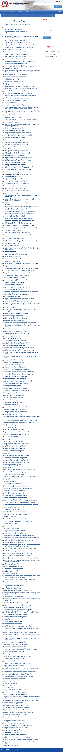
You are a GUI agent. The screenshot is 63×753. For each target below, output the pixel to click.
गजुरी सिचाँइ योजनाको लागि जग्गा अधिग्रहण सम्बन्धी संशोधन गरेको (21, 273)
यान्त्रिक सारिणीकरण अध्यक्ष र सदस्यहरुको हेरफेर (16, 472)
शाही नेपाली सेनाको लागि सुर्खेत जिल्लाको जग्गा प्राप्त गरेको (19, 540)
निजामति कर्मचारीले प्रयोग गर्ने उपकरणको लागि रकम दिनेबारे (19, 135)
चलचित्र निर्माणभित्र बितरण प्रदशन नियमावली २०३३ (17, 519)
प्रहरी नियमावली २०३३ (10, 34)
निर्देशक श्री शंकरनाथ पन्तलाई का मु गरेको (14, 238)
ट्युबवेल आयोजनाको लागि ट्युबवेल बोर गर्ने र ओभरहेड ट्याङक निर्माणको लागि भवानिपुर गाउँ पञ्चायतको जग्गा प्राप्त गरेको (22, 545)
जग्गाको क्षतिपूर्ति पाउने (10, 307)
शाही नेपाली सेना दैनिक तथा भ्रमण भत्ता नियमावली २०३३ (18, 218)
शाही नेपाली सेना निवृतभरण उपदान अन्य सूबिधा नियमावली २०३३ (20, 95)
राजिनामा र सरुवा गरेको (10, 516)
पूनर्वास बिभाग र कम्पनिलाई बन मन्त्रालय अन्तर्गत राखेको (18, 193)
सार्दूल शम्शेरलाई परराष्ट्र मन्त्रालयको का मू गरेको (16, 425)
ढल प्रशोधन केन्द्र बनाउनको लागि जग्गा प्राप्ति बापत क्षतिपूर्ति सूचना (20, 270)
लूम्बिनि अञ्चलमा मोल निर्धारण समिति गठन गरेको (16, 446)
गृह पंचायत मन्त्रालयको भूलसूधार (12, 172)
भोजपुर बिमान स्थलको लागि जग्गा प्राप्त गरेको (15, 714)
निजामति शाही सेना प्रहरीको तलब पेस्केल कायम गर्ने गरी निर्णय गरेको (21, 420)
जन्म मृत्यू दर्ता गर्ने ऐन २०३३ (11, 27)
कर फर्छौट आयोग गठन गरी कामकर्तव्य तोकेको (16, 77)
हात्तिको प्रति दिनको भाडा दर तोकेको (13, 364)
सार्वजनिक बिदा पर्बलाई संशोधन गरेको (14, 551)
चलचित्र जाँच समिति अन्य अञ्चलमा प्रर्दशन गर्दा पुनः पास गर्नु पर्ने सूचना (21, 263)
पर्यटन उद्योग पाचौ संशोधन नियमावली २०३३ (15, 624)
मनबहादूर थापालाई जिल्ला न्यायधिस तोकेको (15, 165)
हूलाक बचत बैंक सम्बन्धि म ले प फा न (14, 230)
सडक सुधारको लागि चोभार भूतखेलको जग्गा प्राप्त (16, 150)
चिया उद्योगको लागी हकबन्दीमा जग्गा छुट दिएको (16, 458)
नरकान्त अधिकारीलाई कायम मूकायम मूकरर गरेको (16, 345)
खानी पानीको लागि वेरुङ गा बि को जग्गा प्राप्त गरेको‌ (17, 115)
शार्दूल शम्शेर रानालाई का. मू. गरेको (13, 266)
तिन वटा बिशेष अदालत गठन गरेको (13, 176)
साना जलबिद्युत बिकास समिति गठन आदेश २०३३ (16, 294)
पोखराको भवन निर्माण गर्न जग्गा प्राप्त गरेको (15, 289)
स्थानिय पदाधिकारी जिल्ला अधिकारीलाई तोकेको (16, 497)
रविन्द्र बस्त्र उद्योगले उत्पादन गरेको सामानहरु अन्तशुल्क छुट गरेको (20, 469)
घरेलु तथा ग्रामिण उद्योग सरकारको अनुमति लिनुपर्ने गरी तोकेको (19, 299)
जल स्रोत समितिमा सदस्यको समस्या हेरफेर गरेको (16, 460)
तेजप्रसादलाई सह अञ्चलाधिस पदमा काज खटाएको (17, 434)
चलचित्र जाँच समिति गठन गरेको (12, 256)
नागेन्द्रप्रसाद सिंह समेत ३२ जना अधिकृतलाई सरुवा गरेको (18, 360)
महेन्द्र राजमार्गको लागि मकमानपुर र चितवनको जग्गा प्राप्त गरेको (20, 661)
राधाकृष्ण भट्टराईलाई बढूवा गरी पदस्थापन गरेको (16, 411)
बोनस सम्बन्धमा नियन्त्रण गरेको (12, 243)
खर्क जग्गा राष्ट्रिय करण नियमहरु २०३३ (14, 284)
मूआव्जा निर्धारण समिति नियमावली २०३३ (14, 320)
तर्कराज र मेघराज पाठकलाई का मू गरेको (14, 450)
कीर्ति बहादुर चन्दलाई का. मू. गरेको (13, 465)
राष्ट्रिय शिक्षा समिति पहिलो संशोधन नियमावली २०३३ (17, 179)
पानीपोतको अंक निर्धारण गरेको (12, 79)
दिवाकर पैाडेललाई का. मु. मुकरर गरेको (14, 703)
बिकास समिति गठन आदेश (11, 523)
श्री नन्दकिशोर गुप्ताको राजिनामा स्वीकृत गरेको (15, 331)
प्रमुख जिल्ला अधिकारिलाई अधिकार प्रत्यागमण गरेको (17, 707)
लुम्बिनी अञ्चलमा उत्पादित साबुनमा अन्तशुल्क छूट (16, 74)
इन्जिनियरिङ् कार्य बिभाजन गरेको (12, 296)
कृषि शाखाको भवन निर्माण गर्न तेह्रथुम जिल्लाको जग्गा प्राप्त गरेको (20, 579)
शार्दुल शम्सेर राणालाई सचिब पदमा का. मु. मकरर (16, 727)
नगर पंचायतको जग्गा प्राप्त (11, 526)
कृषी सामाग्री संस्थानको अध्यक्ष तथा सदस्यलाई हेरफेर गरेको (18, 553)
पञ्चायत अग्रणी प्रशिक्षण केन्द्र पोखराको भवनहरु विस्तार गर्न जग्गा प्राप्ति (21, 268)
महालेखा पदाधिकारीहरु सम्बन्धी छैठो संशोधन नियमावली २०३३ (19, 535)
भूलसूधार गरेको (8, 467)
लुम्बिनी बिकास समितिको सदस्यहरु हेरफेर (14, 710)
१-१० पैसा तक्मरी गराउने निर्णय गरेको (13, 338)
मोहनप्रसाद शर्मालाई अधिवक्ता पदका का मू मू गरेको (17, 333)
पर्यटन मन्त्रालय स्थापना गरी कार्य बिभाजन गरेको (16, 63)
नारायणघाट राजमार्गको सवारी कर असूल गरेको (16, 692)
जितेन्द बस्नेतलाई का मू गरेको (12, 528)
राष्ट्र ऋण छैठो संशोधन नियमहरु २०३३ (14, 414)
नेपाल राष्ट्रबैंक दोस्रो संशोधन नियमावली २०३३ (15, 186)
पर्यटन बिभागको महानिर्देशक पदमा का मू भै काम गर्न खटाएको (19, 347)
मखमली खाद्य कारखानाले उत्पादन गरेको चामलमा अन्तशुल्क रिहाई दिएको (22, 537)
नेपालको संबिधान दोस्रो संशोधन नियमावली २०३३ (16, 383)
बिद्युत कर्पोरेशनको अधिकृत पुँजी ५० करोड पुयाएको (17, 443)
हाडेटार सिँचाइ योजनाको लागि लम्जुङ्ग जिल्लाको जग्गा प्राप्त (18, 488)
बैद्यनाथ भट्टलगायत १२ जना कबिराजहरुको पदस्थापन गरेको (18, 654)
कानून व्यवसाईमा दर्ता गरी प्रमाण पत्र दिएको (15, 277)
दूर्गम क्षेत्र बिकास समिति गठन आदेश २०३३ (15, 162)
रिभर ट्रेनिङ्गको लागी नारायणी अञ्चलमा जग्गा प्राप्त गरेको (18, 56)
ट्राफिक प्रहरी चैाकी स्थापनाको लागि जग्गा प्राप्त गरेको (17, 183)
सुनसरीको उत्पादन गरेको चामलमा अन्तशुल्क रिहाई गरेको (18, 287)
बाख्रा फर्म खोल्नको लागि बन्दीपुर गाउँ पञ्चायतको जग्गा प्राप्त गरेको (20, 548)
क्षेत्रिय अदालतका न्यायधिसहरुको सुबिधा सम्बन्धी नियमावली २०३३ (20, 632)
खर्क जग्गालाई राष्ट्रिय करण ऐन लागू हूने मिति (15, 188)
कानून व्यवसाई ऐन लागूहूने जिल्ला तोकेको (14, 542)
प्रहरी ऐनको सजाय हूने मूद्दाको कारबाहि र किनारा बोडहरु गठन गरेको (21, 228)
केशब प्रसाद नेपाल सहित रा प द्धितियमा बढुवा (15, 730)
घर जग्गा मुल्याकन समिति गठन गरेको (13, 621)
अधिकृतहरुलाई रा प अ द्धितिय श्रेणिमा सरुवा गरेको (17, 275)
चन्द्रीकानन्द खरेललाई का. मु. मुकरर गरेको (15, 679)
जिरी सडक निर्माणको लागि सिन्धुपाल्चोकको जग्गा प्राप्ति (18, 153)
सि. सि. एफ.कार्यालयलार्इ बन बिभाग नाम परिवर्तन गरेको (18, 725)
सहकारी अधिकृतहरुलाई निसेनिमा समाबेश (15, 155)
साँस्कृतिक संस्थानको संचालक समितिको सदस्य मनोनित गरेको (19, 213)
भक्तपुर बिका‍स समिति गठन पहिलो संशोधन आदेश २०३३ (18, 133)
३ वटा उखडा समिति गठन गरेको (12, 122)
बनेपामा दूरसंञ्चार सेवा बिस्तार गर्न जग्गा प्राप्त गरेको (17, 54)
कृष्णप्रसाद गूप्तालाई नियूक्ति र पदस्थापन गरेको (16, 280)
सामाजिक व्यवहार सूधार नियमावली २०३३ (14, 245)
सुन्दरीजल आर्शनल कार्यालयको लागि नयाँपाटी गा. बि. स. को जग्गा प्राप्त (21, 292)
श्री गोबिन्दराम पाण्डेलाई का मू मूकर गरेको (14, 128)
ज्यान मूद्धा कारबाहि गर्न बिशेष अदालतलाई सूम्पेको (17, 369)
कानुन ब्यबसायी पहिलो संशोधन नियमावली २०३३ (16, 31)
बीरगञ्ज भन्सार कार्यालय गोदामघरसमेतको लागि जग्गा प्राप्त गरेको (20, 323)
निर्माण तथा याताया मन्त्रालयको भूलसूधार (14, 282)
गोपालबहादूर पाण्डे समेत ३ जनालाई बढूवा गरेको (16, 533)
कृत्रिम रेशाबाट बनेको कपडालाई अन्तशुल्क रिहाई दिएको (18, 390)
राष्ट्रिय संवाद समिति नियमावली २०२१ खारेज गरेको (16, 144)
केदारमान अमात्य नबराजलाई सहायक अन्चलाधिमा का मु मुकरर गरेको (21, 723)
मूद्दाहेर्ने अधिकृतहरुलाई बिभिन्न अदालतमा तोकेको (16, 142)
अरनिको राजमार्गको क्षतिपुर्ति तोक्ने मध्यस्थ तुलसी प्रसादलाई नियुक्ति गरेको (22, 612)
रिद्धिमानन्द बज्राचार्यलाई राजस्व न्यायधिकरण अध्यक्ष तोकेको (19, 167)
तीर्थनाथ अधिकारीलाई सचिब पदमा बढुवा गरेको (16, 616)
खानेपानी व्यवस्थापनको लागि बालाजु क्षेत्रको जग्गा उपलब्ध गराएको (20, 61)
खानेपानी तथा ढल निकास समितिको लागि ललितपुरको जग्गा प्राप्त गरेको (21, 700)
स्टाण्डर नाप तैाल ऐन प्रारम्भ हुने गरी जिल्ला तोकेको (17, 486)
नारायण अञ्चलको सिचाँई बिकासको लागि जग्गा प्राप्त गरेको (18, 521)
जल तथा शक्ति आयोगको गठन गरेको (13, 259)
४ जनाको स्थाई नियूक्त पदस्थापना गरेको (14, 315)
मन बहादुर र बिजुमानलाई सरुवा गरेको (14, 483)
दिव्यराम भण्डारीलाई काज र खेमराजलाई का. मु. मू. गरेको (18, 381)
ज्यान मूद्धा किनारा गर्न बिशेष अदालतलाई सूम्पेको (16, 393)
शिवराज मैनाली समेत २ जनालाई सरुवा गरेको (15, 91)
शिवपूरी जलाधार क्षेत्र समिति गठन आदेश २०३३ (16, 318)
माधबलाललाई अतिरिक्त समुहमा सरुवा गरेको (15, 647)
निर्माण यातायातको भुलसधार (11, 732)
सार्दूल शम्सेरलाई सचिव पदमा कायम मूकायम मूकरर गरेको (18, 157)
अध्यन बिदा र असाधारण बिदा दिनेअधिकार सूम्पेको (17, 105)
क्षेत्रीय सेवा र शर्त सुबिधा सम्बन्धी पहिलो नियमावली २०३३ (18, 223)
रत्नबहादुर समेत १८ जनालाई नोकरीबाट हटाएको (16, 514)
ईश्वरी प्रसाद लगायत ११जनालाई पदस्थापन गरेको (16, 705)
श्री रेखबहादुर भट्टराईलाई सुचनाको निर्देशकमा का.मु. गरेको (18, 609)
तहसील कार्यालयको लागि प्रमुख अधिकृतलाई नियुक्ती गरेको (18, 674)
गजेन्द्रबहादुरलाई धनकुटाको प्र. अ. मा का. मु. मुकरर (17, 602)
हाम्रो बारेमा (11, 11)
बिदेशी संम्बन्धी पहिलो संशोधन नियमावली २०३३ (16, 429)
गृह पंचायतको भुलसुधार (10, 681)
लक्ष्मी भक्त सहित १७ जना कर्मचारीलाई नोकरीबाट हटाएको (18, 590)
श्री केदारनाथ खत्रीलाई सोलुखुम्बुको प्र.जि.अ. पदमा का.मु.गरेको (19, 86)
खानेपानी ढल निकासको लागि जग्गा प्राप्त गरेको (16, 209)
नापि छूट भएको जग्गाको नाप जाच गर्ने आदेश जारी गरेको (18, 169)
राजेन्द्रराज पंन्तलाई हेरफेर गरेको (12, 404)
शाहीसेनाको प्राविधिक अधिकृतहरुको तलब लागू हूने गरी (18, 160)
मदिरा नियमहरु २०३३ (10, 619)
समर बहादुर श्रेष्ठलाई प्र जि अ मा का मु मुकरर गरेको (17, 644)
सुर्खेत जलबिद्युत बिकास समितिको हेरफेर (14, 665)
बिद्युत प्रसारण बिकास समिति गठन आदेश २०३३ (16, 254)
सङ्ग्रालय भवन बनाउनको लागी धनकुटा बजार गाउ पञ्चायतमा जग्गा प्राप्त (22, 476)
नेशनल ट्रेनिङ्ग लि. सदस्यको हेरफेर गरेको (14, 397)
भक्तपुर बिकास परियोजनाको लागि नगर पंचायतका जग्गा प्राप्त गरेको (21, 500)
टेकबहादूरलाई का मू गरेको (11, 427)
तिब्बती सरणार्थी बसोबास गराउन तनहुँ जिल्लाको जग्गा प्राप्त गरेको (20, 672)
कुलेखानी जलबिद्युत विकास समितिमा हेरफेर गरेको (16, 343)
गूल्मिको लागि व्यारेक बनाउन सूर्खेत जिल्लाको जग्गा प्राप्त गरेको (19, 220)
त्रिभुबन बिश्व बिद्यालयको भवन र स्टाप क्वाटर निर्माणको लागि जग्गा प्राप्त (22, 739)
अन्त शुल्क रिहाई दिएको (10, 102)
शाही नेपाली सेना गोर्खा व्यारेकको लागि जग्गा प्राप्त (16, 313)
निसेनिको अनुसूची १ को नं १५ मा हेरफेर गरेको (15, 642)
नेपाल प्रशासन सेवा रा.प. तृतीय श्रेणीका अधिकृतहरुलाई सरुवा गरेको (21, 119)
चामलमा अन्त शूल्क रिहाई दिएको (12, 261)
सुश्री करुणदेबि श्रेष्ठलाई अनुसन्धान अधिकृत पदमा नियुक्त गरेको (19, 422)
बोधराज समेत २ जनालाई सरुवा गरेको (14, 569)
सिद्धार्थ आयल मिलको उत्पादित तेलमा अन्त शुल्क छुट (17, 737)
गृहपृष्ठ (4, 11)
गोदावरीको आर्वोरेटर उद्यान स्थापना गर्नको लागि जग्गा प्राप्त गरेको (20, 502)
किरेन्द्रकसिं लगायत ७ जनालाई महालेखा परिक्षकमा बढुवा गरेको (19, 140)
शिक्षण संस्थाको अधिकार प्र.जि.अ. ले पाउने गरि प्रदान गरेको (19, 676)
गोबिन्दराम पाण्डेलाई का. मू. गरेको (13, 509)
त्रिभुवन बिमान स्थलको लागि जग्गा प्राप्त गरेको (15, 689)
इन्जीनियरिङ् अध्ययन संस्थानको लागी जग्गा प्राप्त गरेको (17, 42)
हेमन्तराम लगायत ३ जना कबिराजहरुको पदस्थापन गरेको (18, 656)
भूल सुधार (7, 453)
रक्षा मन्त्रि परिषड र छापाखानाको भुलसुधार (15, 658)
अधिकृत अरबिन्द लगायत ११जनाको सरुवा (14, 720)
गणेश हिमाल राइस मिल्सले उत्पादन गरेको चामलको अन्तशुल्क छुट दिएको (22, 558)
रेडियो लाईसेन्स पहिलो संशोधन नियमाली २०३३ (16, 379)
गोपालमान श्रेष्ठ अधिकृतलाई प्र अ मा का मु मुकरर (16, 607)
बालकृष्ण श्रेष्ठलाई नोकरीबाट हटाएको (13, 566)
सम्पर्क (32, 11)
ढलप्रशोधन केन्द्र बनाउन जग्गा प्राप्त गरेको (14, 395)
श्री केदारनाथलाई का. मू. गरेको (12, 564)
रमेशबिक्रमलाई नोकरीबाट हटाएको (13, 436)
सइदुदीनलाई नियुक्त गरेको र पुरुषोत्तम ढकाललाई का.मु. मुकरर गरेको (21, 88)
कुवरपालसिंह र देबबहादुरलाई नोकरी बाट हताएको (16, 614)
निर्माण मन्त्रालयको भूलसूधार (11, 68)
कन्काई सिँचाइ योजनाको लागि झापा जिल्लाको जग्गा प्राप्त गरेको (19, 371)
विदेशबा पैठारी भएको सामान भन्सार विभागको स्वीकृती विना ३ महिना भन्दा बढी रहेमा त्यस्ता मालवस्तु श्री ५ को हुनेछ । (22, 576)
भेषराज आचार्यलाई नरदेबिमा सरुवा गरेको (14, 651)
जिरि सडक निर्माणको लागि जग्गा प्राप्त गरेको (15, 340)
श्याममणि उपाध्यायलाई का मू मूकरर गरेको (15, 409)
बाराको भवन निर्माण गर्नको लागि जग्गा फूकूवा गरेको (17, 455)
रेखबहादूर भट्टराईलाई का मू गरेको (13, 386)
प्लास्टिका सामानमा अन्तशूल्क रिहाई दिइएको (15, 100)
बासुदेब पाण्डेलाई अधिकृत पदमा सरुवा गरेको (15, 530)
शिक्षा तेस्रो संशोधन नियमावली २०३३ (13, 29)
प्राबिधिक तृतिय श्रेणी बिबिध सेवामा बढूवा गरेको (16, 495)
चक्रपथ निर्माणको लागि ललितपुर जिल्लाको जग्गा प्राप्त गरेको (19, 712)
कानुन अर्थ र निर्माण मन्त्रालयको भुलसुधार (14, 596)
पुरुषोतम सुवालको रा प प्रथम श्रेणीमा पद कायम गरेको (17, 432)
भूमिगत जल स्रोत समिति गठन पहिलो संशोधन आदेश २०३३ (18, 301)
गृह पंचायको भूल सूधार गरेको (12, 573)
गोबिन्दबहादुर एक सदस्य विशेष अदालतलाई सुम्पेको (17, 98)
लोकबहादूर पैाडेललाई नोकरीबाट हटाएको (14, 362)
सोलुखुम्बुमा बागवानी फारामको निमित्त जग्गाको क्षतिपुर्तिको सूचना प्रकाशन (22, 206)
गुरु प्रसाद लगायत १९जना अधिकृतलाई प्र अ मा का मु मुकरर (19, 605)
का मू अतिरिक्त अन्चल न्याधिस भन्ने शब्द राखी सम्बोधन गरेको (19, 329)
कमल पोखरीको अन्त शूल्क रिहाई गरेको (14, 441)
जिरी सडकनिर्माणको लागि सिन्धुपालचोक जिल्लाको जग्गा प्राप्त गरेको (21, 241)
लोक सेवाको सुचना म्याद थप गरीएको (13, 117)
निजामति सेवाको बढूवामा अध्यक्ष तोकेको (14, 493)
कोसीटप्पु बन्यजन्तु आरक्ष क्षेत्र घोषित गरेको (15, 490)
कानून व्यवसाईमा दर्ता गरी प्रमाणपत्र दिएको (15, 216)
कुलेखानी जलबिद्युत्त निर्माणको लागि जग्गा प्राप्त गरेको (17, 24)
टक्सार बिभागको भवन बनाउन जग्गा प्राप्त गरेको (16, 52)
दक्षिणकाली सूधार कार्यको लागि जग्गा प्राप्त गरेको (16, 190)
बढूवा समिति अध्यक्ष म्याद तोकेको (12, 400)
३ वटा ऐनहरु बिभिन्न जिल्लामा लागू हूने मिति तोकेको (17, 181)
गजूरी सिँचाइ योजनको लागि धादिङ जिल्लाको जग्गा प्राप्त (18, 555)
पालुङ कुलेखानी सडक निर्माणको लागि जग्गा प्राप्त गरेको (18, 479)
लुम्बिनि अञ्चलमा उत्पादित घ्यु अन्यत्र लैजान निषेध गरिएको (18, 626)
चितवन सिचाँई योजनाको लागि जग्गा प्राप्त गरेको (16, 376)
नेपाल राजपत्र (19, 11)
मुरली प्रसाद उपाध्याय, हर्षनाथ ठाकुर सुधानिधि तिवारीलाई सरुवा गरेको (21, 649)
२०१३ (56, 56)
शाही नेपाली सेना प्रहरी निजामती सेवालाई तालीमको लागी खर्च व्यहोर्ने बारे (22, 45)
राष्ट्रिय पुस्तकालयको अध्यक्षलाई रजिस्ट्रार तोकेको (16, 84)
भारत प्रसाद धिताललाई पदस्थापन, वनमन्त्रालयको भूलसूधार (19, 93)
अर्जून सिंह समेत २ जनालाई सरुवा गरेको (14, 507)
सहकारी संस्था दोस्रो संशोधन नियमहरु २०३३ (15, 402)
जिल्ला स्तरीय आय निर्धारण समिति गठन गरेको (15, 367)
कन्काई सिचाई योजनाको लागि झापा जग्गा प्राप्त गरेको (17, 232)
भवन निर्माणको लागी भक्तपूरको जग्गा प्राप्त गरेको (16, 407)
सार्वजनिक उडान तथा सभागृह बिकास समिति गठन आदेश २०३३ (19, 350)
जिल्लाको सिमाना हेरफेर (10, 252)
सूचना (26, 11)
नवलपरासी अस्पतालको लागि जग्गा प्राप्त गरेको (16, 388)
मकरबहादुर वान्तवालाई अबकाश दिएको (14, 439)
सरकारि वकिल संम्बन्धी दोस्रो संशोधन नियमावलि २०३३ (17, 663)
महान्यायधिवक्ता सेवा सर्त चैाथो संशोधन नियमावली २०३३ (18, 174)
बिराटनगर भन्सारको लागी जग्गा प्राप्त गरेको (15, 40)
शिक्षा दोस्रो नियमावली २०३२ (11, 683)
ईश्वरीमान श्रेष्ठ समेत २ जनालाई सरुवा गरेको (15, 512)
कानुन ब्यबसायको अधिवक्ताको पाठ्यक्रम (14, 585)
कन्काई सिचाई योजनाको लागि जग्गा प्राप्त (14, 474)
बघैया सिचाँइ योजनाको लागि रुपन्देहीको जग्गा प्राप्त (17, 462)
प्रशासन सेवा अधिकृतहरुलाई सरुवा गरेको (14, 130)
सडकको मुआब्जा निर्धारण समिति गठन (14, 81)
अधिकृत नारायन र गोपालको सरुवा (13, 588)
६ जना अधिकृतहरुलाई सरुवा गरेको (13, 336)
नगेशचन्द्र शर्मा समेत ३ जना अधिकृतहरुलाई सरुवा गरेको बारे (19, 47)
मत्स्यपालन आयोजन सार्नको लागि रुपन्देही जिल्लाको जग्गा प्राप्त (20, 59)
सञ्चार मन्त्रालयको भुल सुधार (12, 745)
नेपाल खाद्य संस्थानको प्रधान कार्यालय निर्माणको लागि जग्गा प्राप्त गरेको (21, 504)
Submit (58, 6)
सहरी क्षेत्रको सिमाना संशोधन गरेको (13, 49)
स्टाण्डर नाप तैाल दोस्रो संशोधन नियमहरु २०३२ (16, 735)
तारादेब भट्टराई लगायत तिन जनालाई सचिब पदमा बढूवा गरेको (19, 66)
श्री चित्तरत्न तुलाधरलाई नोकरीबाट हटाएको (15, 137)
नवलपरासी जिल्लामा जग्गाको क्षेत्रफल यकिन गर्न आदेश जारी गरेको (20, 211)
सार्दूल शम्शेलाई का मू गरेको (11, 571)
